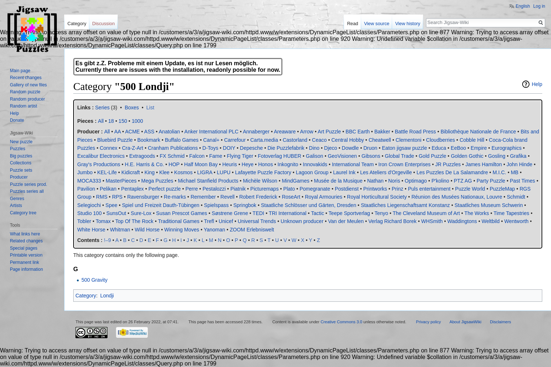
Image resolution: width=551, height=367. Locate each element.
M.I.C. (499, 172)
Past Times (522, 181)
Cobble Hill (472, 140)
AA (117, 131)
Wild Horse (147, 230)
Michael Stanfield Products (208, 181)
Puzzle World (470, 189)
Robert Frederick (258, 197)
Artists (16, 205)
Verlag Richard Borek (392, 221)
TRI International (287, 213)
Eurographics (507, 148)
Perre (191, 189)
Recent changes (26, 77)
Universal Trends (257, 221)
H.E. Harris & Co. (144, 164)
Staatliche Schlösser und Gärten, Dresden (308, 205)
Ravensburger (143, 197)
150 (122, 121)
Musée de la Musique (338, 181)
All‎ (101, 121)
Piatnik (238, 189)
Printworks (375, 189)
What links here (25, 234)
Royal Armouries (324, 197)
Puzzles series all (27, 191)
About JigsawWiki (465, 322)
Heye (248, 164)
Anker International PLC (211, 131)
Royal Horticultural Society (377, 197)
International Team (353, 164)
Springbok (244, 205)
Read (352, 23)
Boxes (132, 107)
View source (376, 23)
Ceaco (319, 140)
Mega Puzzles (157, 181)
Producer (19, 177)
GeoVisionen (342, 156)
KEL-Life (107, 172)
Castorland (295, 140)
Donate (17, 120)
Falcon (196, 156)
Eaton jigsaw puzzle (404, 148)
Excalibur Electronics (101, 156)
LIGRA (204, 172)
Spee (111, 205)
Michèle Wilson (260, 181)
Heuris (229, 164)
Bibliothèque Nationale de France (478, 131)
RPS (117, 197)
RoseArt (291, 197)
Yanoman (214, 230)
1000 (137, 121)
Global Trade (399, 156)
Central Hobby (347, 140)
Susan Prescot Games (181, 213)
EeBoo (458, 148)
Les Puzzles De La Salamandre (452, 172)
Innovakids (315, 164)
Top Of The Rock (134, 221)
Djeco (330, 148)
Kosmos (183, 172)
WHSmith (432, 221)
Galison (314, 156)
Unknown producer (302, 221)
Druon (370, 148)
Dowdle (350, 148)
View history (407, 23)
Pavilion (86, 189)
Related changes (26, 240)
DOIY (229, 148)
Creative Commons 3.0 (341, 322)
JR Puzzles (448, 164)
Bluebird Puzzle (115, 140)
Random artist (23, 106)
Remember (203, 197)
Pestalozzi (214, 189)
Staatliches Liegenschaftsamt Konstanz (405, 205)
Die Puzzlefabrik (285, 148)
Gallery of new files (28, 84)
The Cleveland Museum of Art (426, 213)
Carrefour (235, 140)
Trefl (209, 221)
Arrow (306, 131)
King (149, 172)
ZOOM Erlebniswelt (252, 230)
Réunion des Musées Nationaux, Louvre (456, 197)
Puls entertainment (429, 189)
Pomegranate (315, 189)
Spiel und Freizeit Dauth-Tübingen (160, 205)
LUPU (223, 172)
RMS (102, 197)
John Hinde (519, 164)
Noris (394, 181)
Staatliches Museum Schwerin (488, 205)
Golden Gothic (467, 156)
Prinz (397, 189)
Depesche (251, 148)
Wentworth (516, 221)
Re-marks (175, 197)
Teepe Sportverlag (349, 213)
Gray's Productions (98, 164)
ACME (132, 131)
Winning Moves (181, 230)
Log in (539, 6)
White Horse (91, 230)
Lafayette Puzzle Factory (263, 172)
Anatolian (169, 131)
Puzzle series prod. (28, 184)
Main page (20, 70)
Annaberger (256, 131)
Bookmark (148, 140)
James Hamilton (483, 164)
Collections (20, 162)
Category (85, 295)
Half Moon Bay (201, 164)
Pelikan (108, 189)
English (523, 6)
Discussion (103, 23)
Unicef (226, 221)
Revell (227, 197)
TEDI (258, 213)
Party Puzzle (491, 181)
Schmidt (516, 197)
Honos (265, 164)
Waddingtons (462, 221)
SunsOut (116, 213)
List (150, 107)
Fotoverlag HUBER (279, 156)
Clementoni (409, 140)
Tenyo (381, 213)
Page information (26, 269)
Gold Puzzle (432, 156)
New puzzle (21, 141)
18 (111, 121)
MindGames (295, 181)
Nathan (375, 181)
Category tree (23, 212)
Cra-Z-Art (132, 148)
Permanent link (24, 262)
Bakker (382, 131)
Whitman (120, 230)
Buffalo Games (181, 140)
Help (537, 84)
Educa (438, 148)
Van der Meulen (346, 221)
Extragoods (142, 156)
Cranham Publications (173, 148)
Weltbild (490, 221)
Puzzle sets (21, 170)
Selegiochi (89, 205)
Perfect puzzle (164, 189)
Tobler (84, 221)
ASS (149, 131)
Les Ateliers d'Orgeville (386, 172)
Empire (479, 148)
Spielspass (216, 205)
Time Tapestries (511, 213)
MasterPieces (121, 181)
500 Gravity (94, 280)
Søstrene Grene (230, 213)
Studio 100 (89, 213)
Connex (108, 148)
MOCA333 (89, 181)
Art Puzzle (329, 131)
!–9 (107, 240)
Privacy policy (428, 322)
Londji (107, 295)
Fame (215, 156)
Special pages (23, 248)
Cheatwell (379, 140)
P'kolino (440, 181)
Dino (314, 148)
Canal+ (211, 140)
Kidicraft (130, 172)
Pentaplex (132, 189)
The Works (476, 213)
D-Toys (210, 148)
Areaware (285, 131)
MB (515, 172)
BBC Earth (357, 131)
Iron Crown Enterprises (404, 164)
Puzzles (17, 148)
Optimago (416, 181)
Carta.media (264, 140)
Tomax (103, 221)
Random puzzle (25, 91)
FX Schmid (172, 156)
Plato (289, 189)
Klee (164, 172)
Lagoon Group (312, 172)
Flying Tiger (240, 156)
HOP (174, 164)
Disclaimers (500, 322)
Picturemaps (264, 189)
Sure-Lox (141, 213)
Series (102, 107)
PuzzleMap (502, 189)
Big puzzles (21, 156)
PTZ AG (463, 181)
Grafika (518, 156)
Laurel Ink (344, 172)
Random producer (27, 99)
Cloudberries (440, 140)
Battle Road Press (415, 131)
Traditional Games (178, 221)
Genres (17, 198)
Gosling (496, 156)
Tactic (317, 213)
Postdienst (347, 189)
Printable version (26, 255)
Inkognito (288, 164)
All (107, 131)
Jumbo (85, 172)
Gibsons (371, 156)
